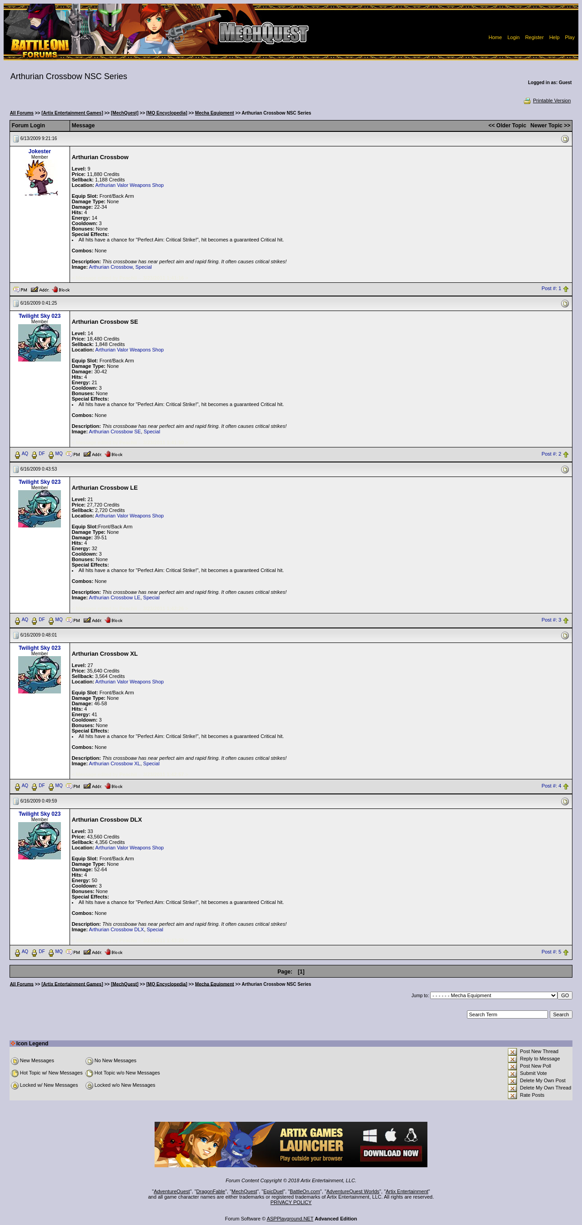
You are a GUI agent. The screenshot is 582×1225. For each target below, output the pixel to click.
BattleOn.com (305, 1191)
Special (143, 267)
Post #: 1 (551, 288)
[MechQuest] (125, 112)
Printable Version (547, 100)
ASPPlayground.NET (290, 1218)
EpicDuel (273, 1191)
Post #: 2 (551, 454)
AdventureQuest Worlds (353, 1191)
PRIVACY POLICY (291, 1202)
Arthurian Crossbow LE (114, 597)
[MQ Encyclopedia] (166, 112)
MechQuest (244, 1191)
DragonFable (211, 1191)
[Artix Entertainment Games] (72, 112)
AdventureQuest (172, 1191)
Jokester (39, 151)
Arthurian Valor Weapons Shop (129, 185)
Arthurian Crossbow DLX (116, 929)
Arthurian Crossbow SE (115, 431)
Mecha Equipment (214, 112)
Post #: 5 (551, 951)
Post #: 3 (551, 620)
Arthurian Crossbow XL (114, 763)
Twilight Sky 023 (39, 316)
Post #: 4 (551, 785)
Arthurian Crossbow (111, 267)
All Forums (22, 112)
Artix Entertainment (407, 1191)
